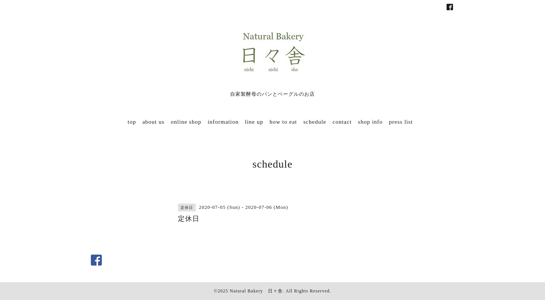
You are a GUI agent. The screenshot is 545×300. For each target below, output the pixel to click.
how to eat (283, 122)
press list (401, 122)
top (132, 122)
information (223, 122)
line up (254, 122)
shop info (370, 122)
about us (153, 122)
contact (342, 122)
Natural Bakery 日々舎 (256, 291)
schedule (315, 122)
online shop (186, 122)
